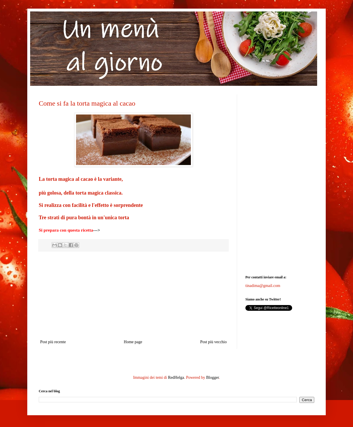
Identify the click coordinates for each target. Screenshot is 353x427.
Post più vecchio (213, 342)
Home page (133, 342)
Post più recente (53, 342)
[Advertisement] (133, 295)
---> (96, 230)
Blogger (212, 377)
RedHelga (176, 377)
